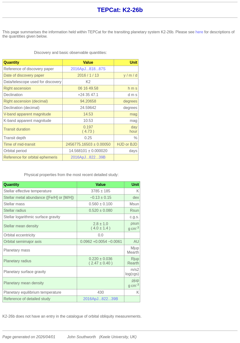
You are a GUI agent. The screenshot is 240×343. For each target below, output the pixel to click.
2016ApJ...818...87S (88, 69)
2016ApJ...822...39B (88, 157)
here (199, 32)
